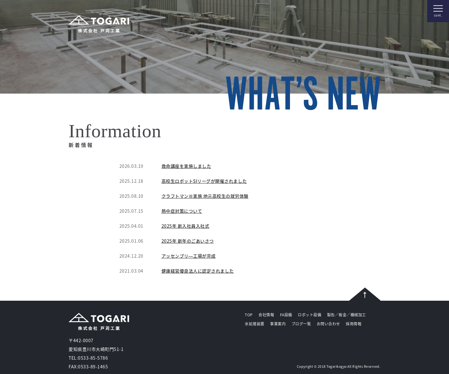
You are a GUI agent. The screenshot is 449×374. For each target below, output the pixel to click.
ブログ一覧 (301, 324)
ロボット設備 (309, 315)
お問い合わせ (328, 324)
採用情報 (353, 324)
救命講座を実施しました (186, 166)
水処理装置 (254, 324)
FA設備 (286, 315)
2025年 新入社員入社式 (186, 226)
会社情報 (266, 315)
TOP (249, 315)
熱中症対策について (182, 211)
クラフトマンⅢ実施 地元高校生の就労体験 (205, 196)
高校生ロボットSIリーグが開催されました (204, 181)
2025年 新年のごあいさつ (188, 241)
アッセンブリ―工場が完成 (189, 256)
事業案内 (278, 324)
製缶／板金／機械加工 (346, 315)
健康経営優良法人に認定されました (198, 271)
